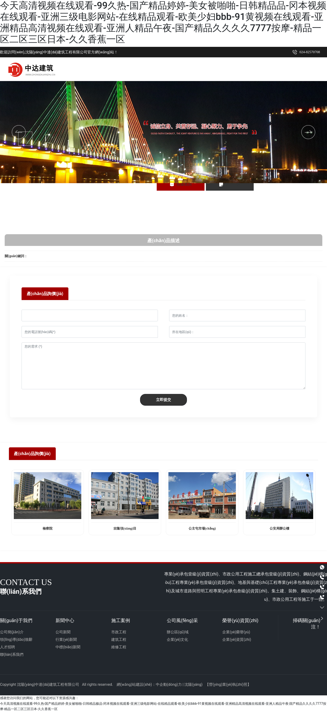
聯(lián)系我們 (11, 655)
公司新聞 (63, 632)
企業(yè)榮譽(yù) (236, 632)
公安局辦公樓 (279, 528)
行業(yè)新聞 (66, 640)
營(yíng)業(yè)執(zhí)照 (228, 684)
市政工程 (118, 632)
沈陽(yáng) (193, 684)
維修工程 (118, 647)
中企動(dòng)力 (169, 684)
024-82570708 (310, 52)
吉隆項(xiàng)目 (124, 528)
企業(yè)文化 (177, 640)
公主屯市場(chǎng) (202, 528)
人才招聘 (7, 647)
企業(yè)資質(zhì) (236, 640)
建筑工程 (118, 640)
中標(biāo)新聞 (68, 647)
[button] (157, 169)
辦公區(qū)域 (178, 632)
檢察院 (47, 528)
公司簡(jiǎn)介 (12, 632)
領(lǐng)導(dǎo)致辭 (16, 640)
